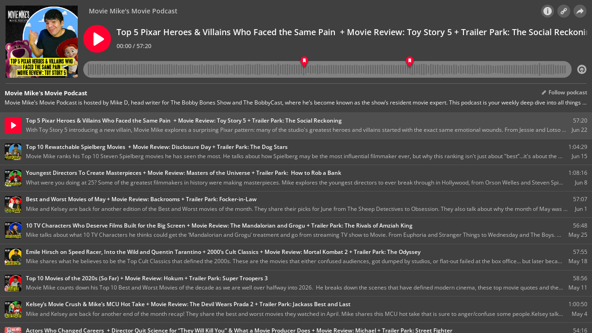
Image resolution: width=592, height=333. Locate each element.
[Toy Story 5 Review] (304, 62)
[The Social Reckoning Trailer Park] (409, 62)
